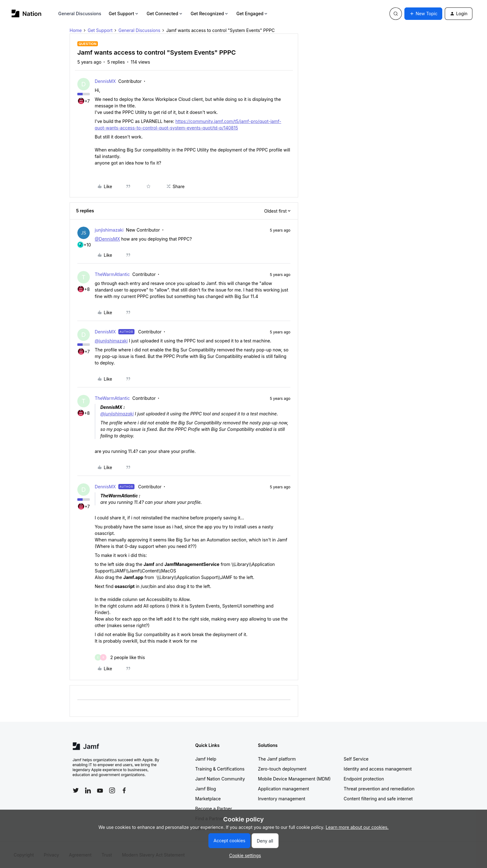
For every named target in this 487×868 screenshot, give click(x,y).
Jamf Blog (205, 788)
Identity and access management (378, 768)
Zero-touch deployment (282, 768)
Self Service (356, 759)
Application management (283, 788)
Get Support (124, 13)
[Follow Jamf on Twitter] (76, 790)
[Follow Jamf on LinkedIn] (88, 790)
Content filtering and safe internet (378, 798)
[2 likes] (120, 657)
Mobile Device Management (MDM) (294, 778)
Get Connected (165, 13)
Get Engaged (252, 13)
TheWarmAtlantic (112, 274)
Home (76, 30)
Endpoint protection (364, 778)
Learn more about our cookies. (357, 827)
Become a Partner (213, 808)
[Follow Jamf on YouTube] (100, 790)
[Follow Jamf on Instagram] (112, 790)
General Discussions (79, 13)
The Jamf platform (277, 759)
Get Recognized (210, 13)
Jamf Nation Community (220, 778)
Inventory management (281, 798)
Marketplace (208, 798)
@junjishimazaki (111, 340)
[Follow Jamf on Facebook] (124, 790)
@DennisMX (107, 239)
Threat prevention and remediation (379, 788)
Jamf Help (205, 759)
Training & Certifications (220, 768)
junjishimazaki (109, 230)
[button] (423, 13)
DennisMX (105, 81)
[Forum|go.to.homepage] (26, 13)
